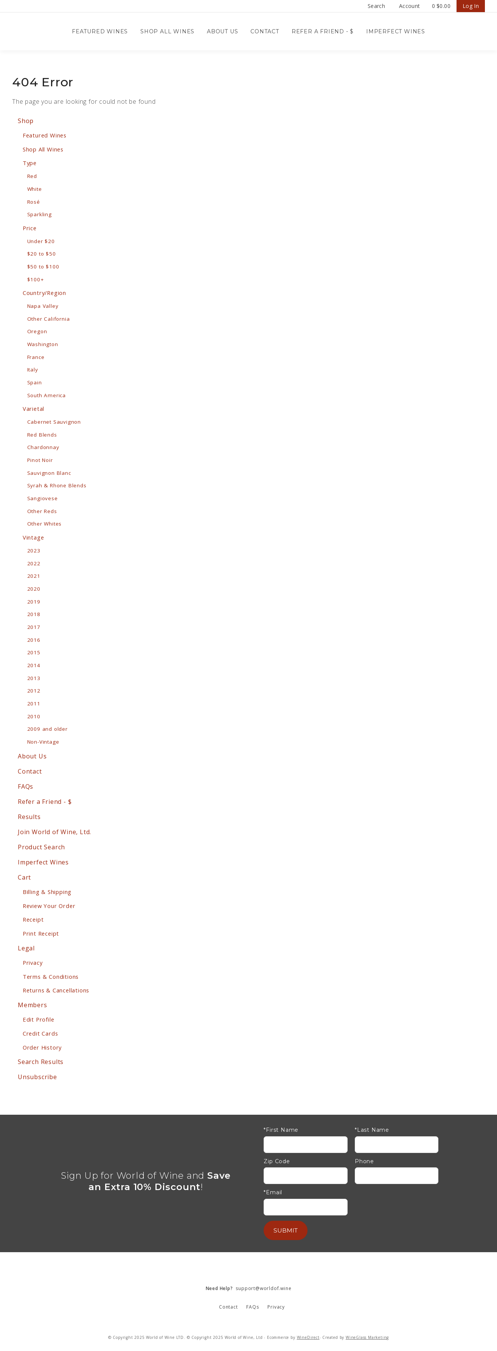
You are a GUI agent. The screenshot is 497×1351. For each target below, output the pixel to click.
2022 (33, 563)
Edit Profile (38, 1019)
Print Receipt (41, 933)
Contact (264, 31)
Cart (24, 877)
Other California (48, 318)
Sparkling (39, 214)
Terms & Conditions (51, 976)
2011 (33, 703)
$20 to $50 (41, 253)
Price (30, 228)
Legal (26, 948)
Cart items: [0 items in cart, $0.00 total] (441, 6)
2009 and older (47, 728)
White (34, 189)
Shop (26, 121)
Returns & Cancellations (56, 990)
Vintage (33, 537)
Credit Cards (40, 1033)
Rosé (33, 201)
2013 (33, 678)
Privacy (33, 962)
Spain (34, 382)
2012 (33, 690)
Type (30, 163)
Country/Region (44, 292)
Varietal (33, 408)
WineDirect (308, 1337)
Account (409, 5)
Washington (42, 344)
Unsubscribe (37, 1077)
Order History (42, 1047)
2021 (33, 576)
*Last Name (372, 1130)
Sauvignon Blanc (49, 473)
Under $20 (41, 241)
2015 (33, 652)
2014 (33, 665)
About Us (222, 31)
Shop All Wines (167, 31)
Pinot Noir (40, 460)
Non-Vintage (43, 741)
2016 (33, 639)
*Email (273, 1192)
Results (29, 817)
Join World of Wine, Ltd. (54, 832)
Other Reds (42, 511)
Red (32, 176)
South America (46, 395)
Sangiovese (42, 498)
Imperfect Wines (395, 31)
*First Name (281, 1130)
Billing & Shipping (47, 891)
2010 (33, 716)
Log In (471, 5)
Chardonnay (43, 447)
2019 (33, 601)
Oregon (37, 331)
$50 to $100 (43, 266)
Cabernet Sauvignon (54, 421)
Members (32, 1005)
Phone (364, 1161)
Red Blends (42, 434)
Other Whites (44, 523)
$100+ (35, 279)
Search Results (41, 1062)
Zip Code (277, 1161)
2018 (33, 614)
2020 (33, 588)
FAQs (25, 786)
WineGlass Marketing (367, 1337)
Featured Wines (100, 31)
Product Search (41, 847)
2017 (33, 627)
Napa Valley (43, 306)
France (36, 357)
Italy (32, 369)
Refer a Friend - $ (323, 31)
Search (376, 5)
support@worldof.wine (249, 1288)
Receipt (33, 919)
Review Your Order (49, 906)
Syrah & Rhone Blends (57, 485)
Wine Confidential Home (50, 31)
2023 (33, 550)
